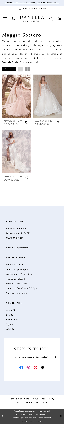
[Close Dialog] (3, 420)
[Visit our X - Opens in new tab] (44, 372)
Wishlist (10, 332)
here (39, 426)
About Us (11, 313)
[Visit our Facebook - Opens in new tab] (20, 372)
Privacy (35, 403)
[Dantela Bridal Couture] (32, 21)
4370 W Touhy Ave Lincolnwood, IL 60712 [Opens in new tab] (18, 234)
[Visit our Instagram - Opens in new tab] (28, 372)
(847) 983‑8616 (14, 241)
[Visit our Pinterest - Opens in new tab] (36, 372)
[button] (4, 21)
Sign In (10, 327)
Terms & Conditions (19, 403)
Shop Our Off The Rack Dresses (26, 3)
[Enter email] (32, 360)
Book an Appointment (17, 251)
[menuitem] (4, 21)
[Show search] (51, 21)
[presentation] (16, 98)
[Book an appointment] (32, 11)
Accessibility (48, 403)
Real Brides (12, 323)
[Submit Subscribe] (55, 360)
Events (9, 318)
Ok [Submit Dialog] (60, 420)
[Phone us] (13, 21)
